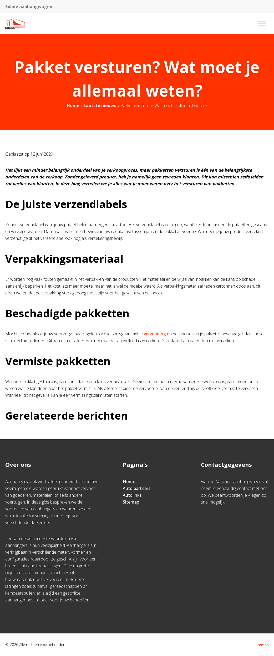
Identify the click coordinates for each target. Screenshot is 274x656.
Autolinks (132, 495)
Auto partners (136, 488)
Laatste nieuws (100, 105)
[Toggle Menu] (262, 23)
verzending (154, 334)
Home (73, 105)
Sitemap (131, 502)
